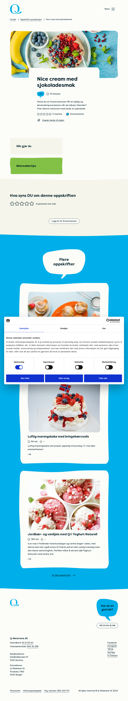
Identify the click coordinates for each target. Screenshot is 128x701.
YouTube (111, 652)
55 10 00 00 (27, 643)
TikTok (110, 649)
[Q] (16, 9)
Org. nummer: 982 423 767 (57, 691)
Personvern (15, 691)
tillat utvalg (64, 378)
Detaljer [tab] (64, 328)
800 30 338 (32, 646)
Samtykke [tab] (24, 328)
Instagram (112, 646)
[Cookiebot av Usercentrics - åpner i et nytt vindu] (110, 321)
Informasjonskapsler (32, 691)
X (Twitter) (112, 655)
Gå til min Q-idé (107, 625)
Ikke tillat (25, 378)
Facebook (112, 643)
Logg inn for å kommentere (64, 221)
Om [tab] (104, 328)
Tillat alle (103, 378)
